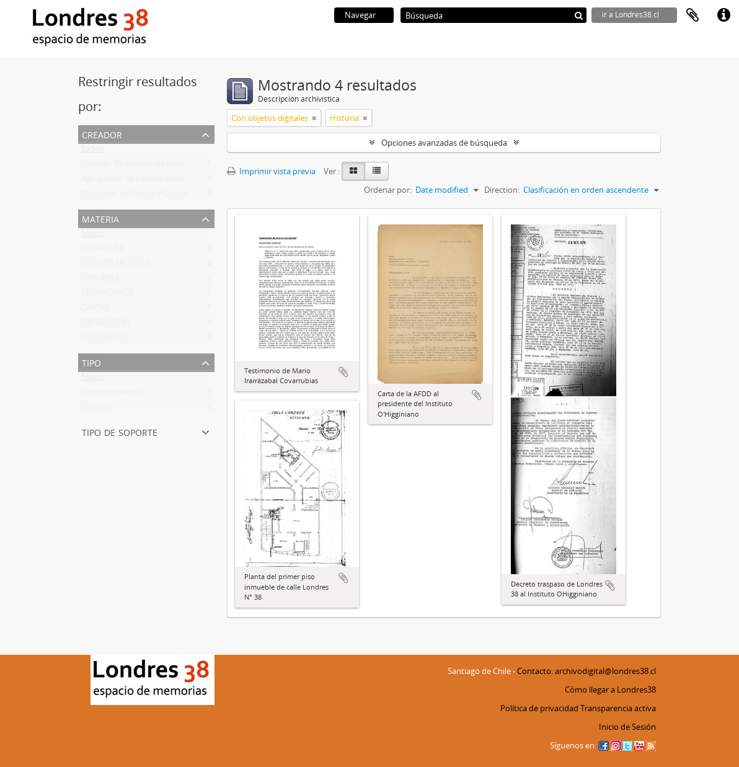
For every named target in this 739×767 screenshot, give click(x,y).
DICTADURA (102, 250)
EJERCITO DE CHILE (115, 265)
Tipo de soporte (119, 431)
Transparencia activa (618, 708)
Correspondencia (112, 394)
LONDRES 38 (104, 339)
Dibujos (94, 409)
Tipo (91, 361)
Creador (102, 133)
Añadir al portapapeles (343, 372)
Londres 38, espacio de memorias (142, 166)
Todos (92, 151)
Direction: (502, 189)
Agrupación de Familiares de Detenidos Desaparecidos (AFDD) (194, 181)
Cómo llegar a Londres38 (610, 689)
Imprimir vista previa (271, 171)
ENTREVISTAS (105, 324)
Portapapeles (692, 15)
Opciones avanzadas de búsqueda (444, 142)
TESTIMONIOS (107, 295)
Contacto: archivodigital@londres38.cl (586, 670)
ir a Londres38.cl (630, 14)
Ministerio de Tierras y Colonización (146, 196)
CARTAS (95, 310)
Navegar (360, 14)
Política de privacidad (539, 708)
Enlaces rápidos (723, 15)
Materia (100, 218)
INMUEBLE (100, 280)
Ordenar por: (388, 189)
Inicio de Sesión (627, 726)
